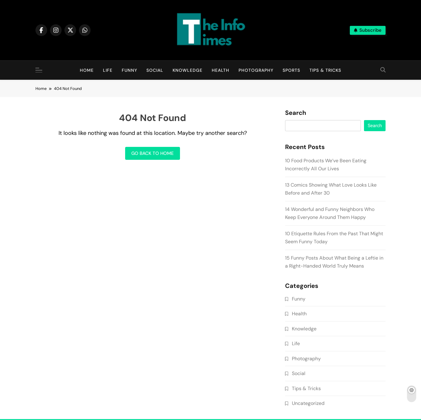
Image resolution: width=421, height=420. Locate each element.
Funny (129, 70)
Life (107, 70)
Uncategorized (308, 403)
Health (220, 70)
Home (87, 70)
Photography (256, 70)
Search (295, 113)
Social (154, 70)
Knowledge (187, 70)
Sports (291, 70)
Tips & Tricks (325, 70)
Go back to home (152, 153)
